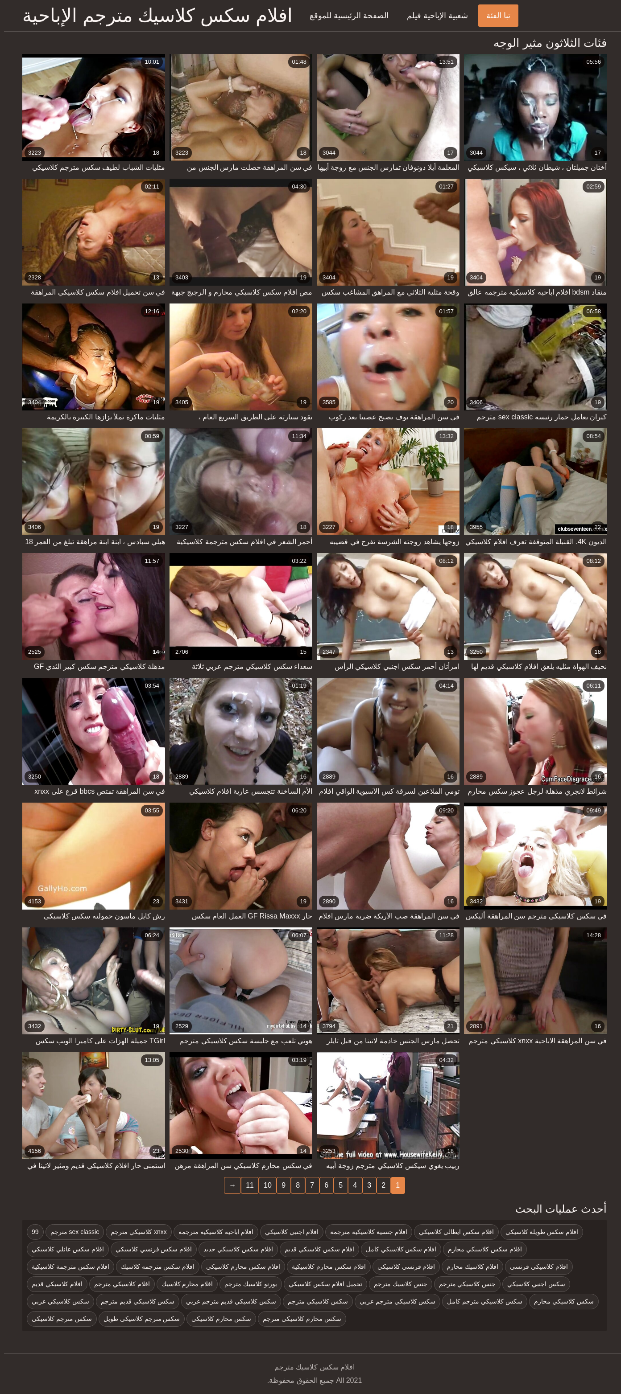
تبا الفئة (494, 15)
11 (246, 1185)
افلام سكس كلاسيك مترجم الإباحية (153, 15)
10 (264, 1185)
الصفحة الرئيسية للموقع (345, 15)
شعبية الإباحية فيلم (433, 15)
